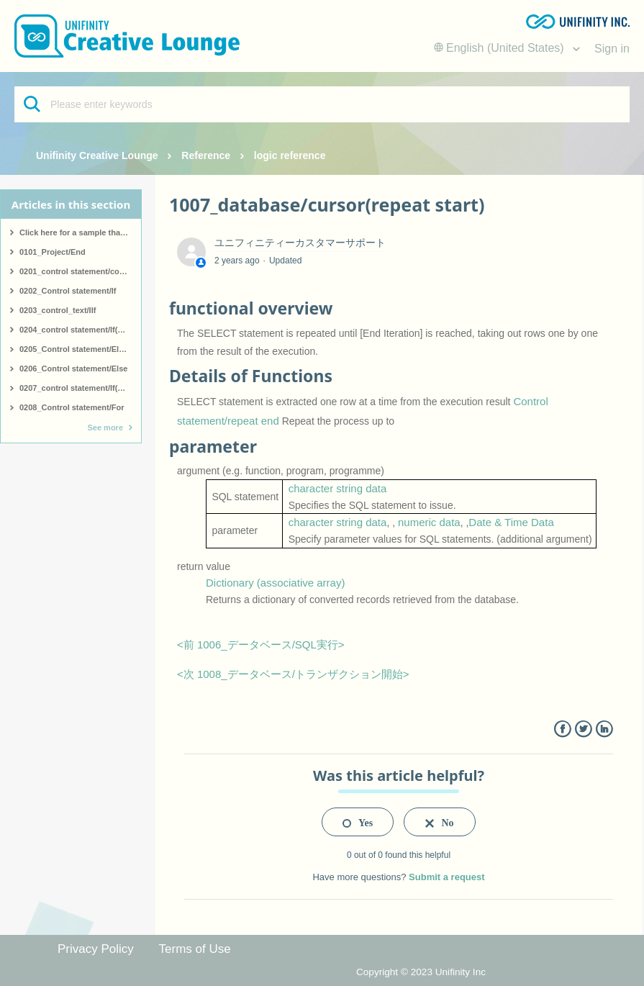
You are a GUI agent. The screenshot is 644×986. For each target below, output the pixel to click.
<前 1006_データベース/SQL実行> (261, 644)
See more (105, 427)
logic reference (290, 155)
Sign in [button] (612, 48)
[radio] (358, 822)
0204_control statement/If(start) (78, 329)
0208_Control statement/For (71, 407)
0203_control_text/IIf (57, 310)
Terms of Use (195, 949)
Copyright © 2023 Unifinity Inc (421, 972)
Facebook (562, 729)
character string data (338, 488)
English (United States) (501, 48)
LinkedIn (604, 729)
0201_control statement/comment (80, 271)
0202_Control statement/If (67, 290)
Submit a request (446, 877)
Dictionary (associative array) (275, 582)
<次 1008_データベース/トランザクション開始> (293, 674)
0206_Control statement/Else (73, 368)
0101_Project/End (52, 252)
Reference (205, 155)
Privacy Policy (96, 949)
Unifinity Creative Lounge (97, 155)
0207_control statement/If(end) (77, 388)
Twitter (583, 729)
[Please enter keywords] (322, 104)
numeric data (429, 522)
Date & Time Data (510, 522)
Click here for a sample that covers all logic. (80, 232)
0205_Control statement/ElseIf (75, 349)
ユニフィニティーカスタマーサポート (300, 242)
